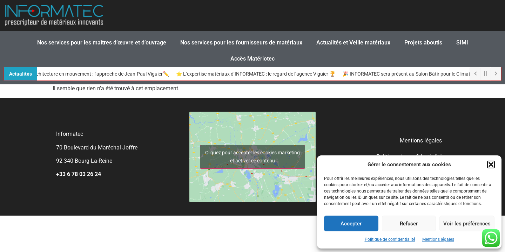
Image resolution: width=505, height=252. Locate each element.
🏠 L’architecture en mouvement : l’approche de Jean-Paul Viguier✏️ (97, 74)
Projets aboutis (423, 42)
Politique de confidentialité (390, 239)
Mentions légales (438, 239)
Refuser (409, 223)
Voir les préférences (467, 223)
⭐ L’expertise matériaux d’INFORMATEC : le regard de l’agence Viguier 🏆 (258, 74)
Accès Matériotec (252, 58)
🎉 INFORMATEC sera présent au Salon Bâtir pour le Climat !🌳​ (413, 74)
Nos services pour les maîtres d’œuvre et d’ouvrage (101, 42)
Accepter (351, 223)
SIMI (462, 42)
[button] (490, 164)
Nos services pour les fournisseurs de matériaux (241, 42)
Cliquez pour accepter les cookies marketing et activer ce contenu (252, 156)
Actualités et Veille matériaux (353, 42)
